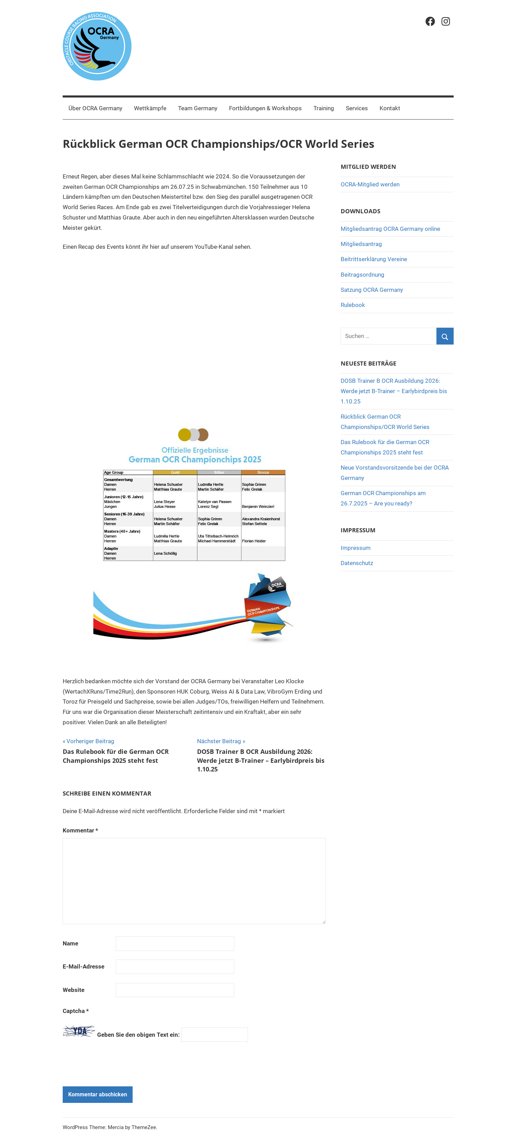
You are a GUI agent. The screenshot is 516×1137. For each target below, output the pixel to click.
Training (323, 108)
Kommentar (80, 830)
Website (73, 989)
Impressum (356, 547)
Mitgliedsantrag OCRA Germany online (390, 228)
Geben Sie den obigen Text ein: (138, 1034)
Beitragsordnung (362, 274)
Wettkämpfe (150, 108)
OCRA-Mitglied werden (370, 184)
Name (70, 943)
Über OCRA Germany (95, 108)
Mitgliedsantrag (361, 243)
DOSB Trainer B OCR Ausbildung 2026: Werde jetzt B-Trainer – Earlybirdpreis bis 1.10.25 (394, 391)
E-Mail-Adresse (83, 966)
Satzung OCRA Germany (372, 289)
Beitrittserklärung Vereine (374, 259)
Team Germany (197, 108)
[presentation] (110, 1063)
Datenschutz (357, 563)
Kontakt (390, 108)
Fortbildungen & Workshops (265, 108)
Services (357, 108)
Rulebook (353, 304)
